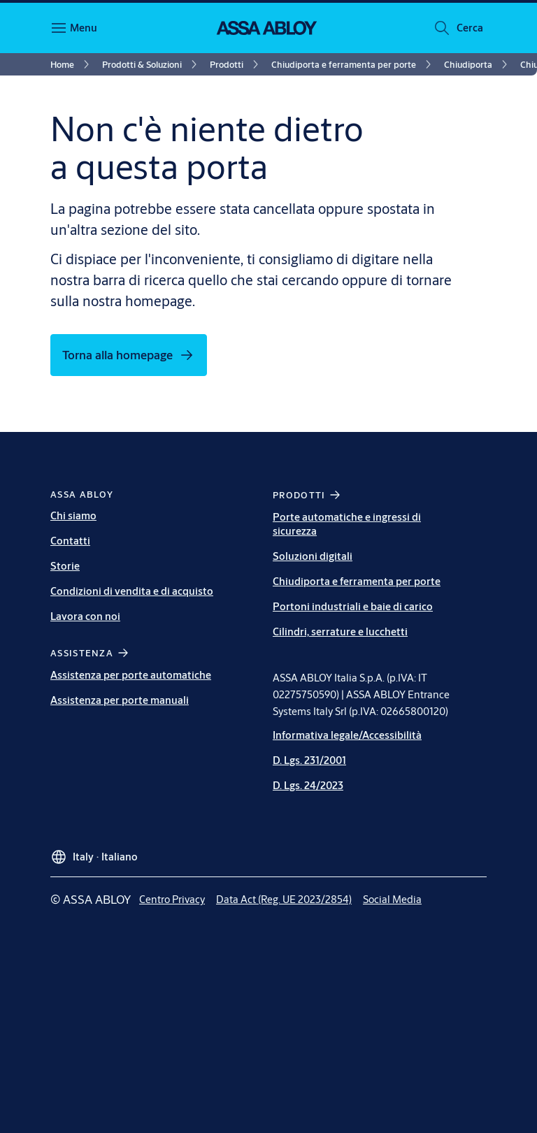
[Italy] (94, 851)
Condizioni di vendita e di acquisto (131, 591)
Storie (65, 565)
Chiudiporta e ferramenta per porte (357, 581)
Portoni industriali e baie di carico (353, 606)
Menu (83, 27)
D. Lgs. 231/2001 (309, 760)
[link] (72, 64)
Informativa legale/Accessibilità (347, 735)
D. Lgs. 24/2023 (308, 785)
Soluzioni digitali (312, 556)
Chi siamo (73, 515)
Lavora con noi (85, 616)
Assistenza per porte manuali (119, 700)
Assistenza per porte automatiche (130, 674)
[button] (470, 28)
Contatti (70, 540)
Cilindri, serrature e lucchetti (340, 631)
